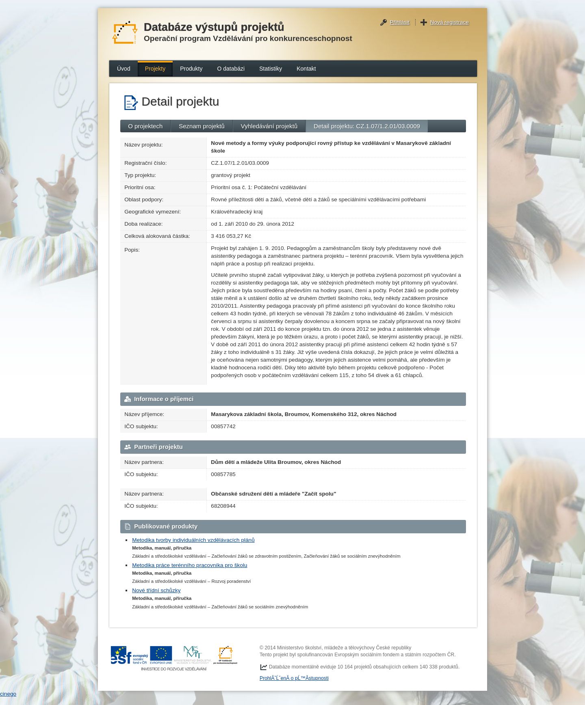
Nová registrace (449, 22)
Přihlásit (400, 22)
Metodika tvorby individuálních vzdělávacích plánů (193, 540)
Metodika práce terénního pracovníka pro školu (189, 565)
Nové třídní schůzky (156, 590)
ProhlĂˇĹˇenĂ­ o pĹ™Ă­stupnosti (294, 678)
